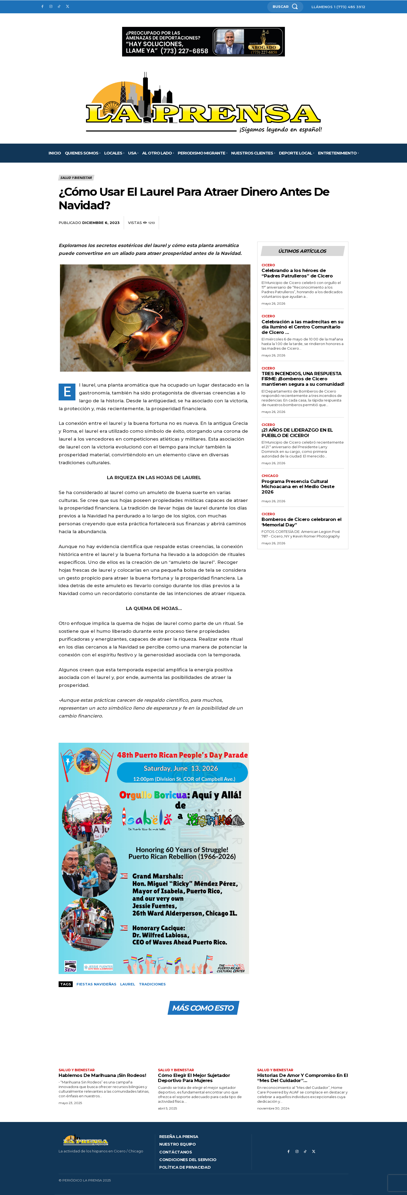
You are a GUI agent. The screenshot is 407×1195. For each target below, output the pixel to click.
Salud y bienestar (76, 178)
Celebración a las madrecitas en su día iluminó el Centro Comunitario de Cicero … (302, 327)
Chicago (270, 476)
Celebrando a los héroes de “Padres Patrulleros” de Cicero (297, 273)
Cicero (268, 265)
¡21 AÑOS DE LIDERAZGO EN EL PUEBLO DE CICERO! (297, 432)
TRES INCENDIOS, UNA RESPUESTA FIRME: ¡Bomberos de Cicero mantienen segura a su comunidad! (303, 379)
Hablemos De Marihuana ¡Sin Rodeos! (102, 1075)
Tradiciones (152, 984)
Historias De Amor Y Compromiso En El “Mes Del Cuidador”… (302, 1078)
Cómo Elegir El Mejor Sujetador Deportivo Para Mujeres (194, 1078)
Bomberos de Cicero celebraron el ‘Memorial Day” (301, 522)
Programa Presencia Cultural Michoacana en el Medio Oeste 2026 (298, 487)
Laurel (127, 984)
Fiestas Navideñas (96, 984)
